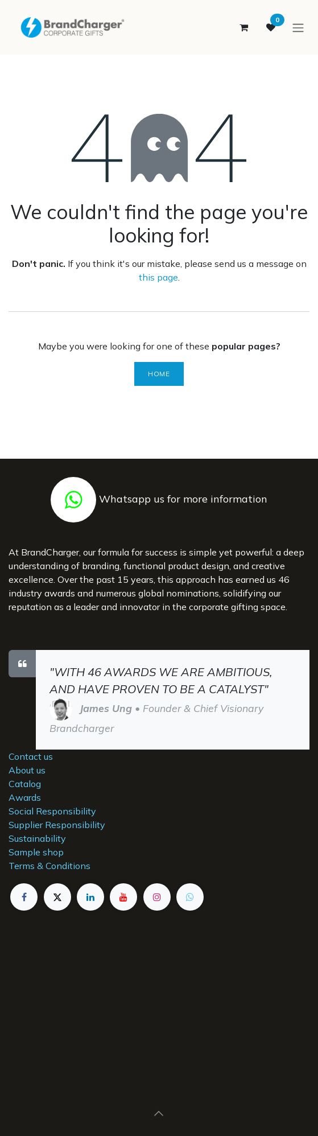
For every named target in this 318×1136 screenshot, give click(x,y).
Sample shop (36, 852)
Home (159, 373)
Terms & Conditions (49, 865)
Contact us (31, 756)
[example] (190, 897)
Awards (25, 797)
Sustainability (37, 838)
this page (158, 277)
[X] (57, 897)
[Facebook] (24, 897)
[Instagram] (157, 897)
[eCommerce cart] (243, 27)
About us (27, 770)
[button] (159, 1113)
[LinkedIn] (90, 897)
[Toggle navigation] (298, 27)
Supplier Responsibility (57, 824)
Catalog (25, 783)
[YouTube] (123, 897)
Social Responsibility (52, 811)
